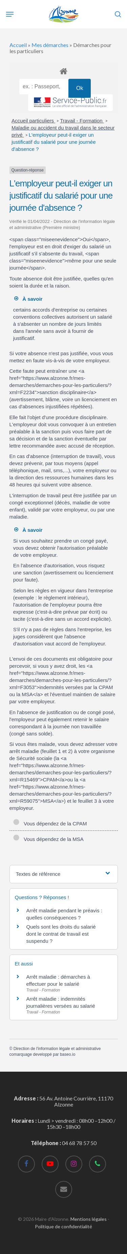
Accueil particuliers (33, 120)
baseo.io (67, 1054)
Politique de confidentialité (63, 1226)
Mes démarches (49, 45)
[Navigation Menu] (10, 14)
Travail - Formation (82, 120)
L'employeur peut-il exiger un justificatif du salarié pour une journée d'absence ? (54, 142)
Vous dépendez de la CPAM (50, 823)
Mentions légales (88, 1219)
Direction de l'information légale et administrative (57, 1048)
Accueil (18, 45)
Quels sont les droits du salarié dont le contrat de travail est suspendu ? (61, 934)
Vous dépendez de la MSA (48, 839)
